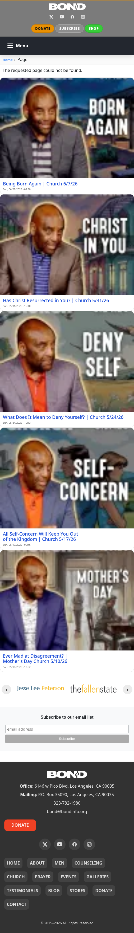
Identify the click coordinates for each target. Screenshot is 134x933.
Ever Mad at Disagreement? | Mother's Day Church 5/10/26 (35, 658)
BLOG (54, 890)
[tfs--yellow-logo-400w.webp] (94, 688)
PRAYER (43, 877)
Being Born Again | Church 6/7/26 (40, 183)
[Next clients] (127, 689)
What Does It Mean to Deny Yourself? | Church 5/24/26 (63, 417)
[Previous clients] (6, 689)
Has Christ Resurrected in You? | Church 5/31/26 (56, 300)
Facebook (72, 17)
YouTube (62, 17)
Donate (20, 825)
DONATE (42, 28)
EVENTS (68, 877)
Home (8, 59)
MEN (59, 863)
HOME (13, 863)
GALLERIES (97, 877)
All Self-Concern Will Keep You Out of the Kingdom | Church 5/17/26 (40, 536)
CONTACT (16, 904)
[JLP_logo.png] (40, 688)
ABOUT (37, 863)
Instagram (83, 17)
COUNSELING (88, 863)
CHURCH (16, 877)
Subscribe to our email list (66, 717)
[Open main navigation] (17, 45)
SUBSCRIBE (69, 28)
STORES (77, 890)
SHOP (94, 28)
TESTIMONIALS (22, 890)
